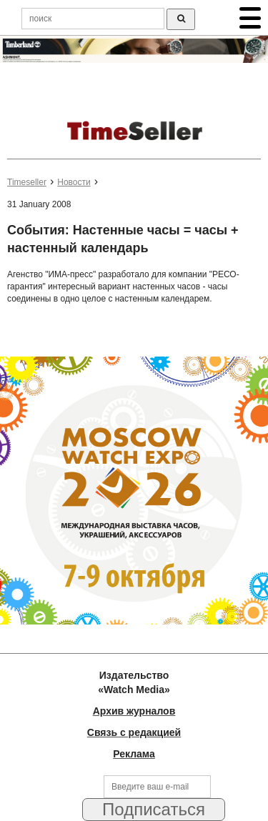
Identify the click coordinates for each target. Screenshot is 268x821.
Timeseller (26, 182)
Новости (73, 182)
